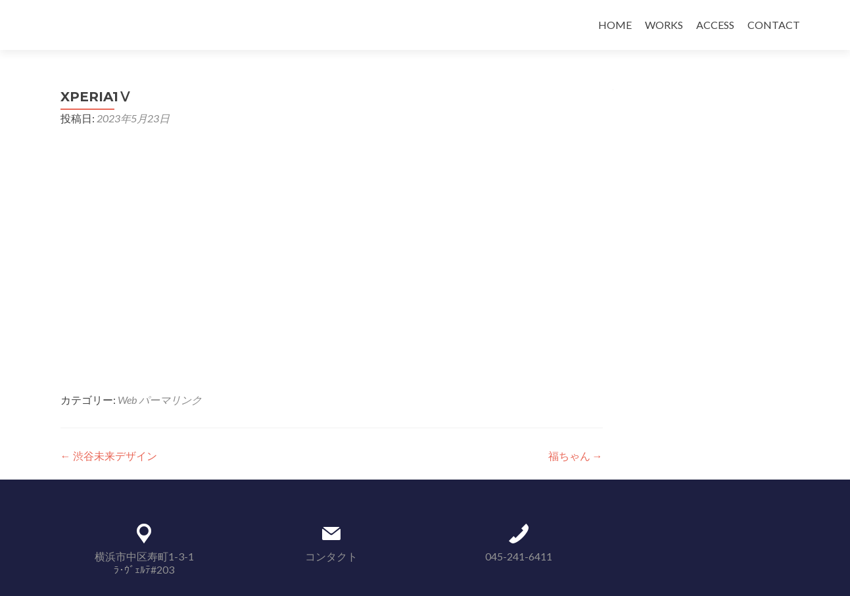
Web (127, 399)
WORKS (664, 24)
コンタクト (331, 556)
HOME (615, 24)
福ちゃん (575, 455)
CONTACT (773, 24)
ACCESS (715, 24)
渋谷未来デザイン (108, 455)
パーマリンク (170, 399)
